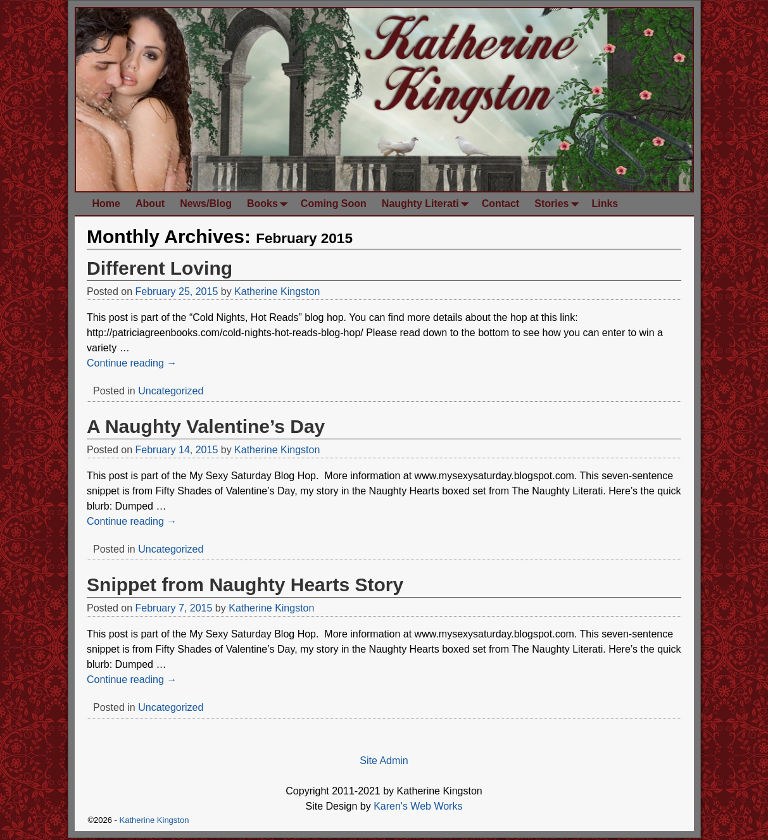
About (150, 203)
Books (270, 203)
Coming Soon (334, 203)
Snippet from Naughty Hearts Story (245, 584)
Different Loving (159, 268)
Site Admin (384, 760)
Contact (501, 203)
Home (106, 203)
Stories (559, 203)
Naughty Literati (428, 203)
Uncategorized (170, 391)
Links (604, 203)
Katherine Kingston (154, 820)
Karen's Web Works (418, 806)
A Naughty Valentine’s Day (206, 426)
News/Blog (206, 203)
